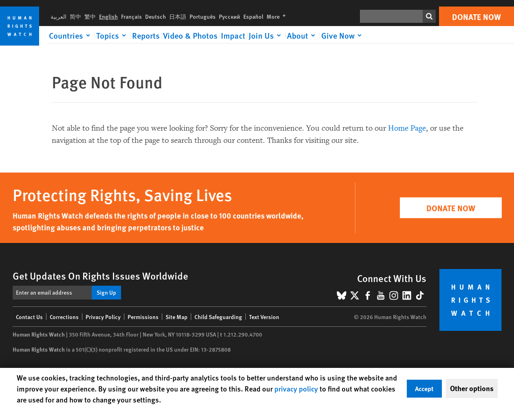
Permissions (143, 317)
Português (203, 16)
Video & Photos (190, 35)
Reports (146, 35)
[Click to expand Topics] (112, 35)
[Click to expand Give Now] (342, 35)
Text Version (264, 317)
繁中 (90, 16)
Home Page (407, 128)
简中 (75, 16)
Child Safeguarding (218, 317)
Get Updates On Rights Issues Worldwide (100, 275)
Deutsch (155, 16)
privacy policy (296, 388)
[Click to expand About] (302, 35)
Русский (229, 16)
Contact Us (29, 317)
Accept (424, 388)
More (278, 16)
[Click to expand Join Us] (266, 35)
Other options (472, 388)
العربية (58, 16)
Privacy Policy (103, 317)
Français (131, 16)
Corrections (64, 317)
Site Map (176, 317)
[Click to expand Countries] (71, 35)
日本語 (177, 16)
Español (253, 16)
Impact (233, 35)
